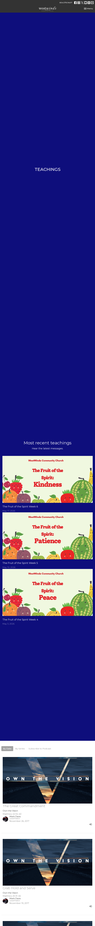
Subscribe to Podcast (40, 748)
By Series (20, 748)
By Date (7, 748)
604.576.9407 (66, 2)
